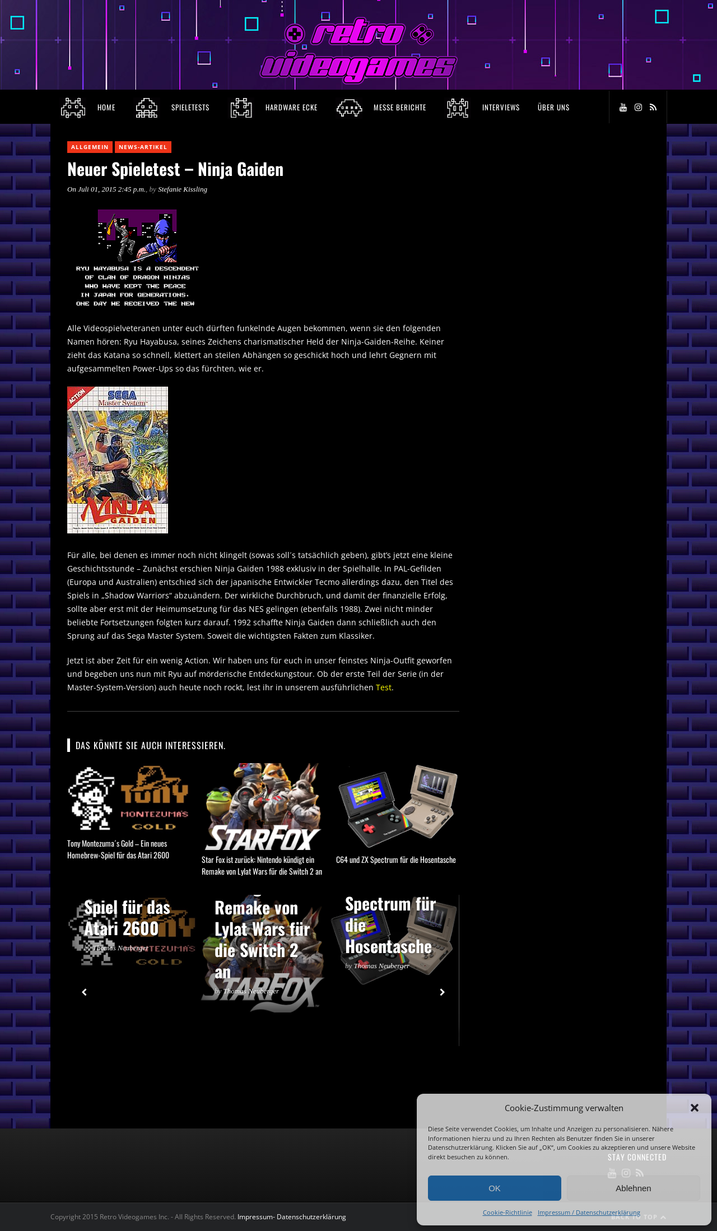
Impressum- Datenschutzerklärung (293, 1216)
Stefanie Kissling (182, 189)
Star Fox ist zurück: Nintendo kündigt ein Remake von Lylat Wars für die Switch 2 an (262, 865)
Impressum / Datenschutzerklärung (589, 1212)
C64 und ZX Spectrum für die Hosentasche (396, 859)
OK (494, 1188)
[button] (694, 1107)
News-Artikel (143, 147)
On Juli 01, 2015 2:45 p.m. (106, 189)
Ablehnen (633, 1188)
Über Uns (554, 107)
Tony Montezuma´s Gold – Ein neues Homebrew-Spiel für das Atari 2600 (118, 849)
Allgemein (90, 147)
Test (384, 687)
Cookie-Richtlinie (507, 1212)
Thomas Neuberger (121, 948)
